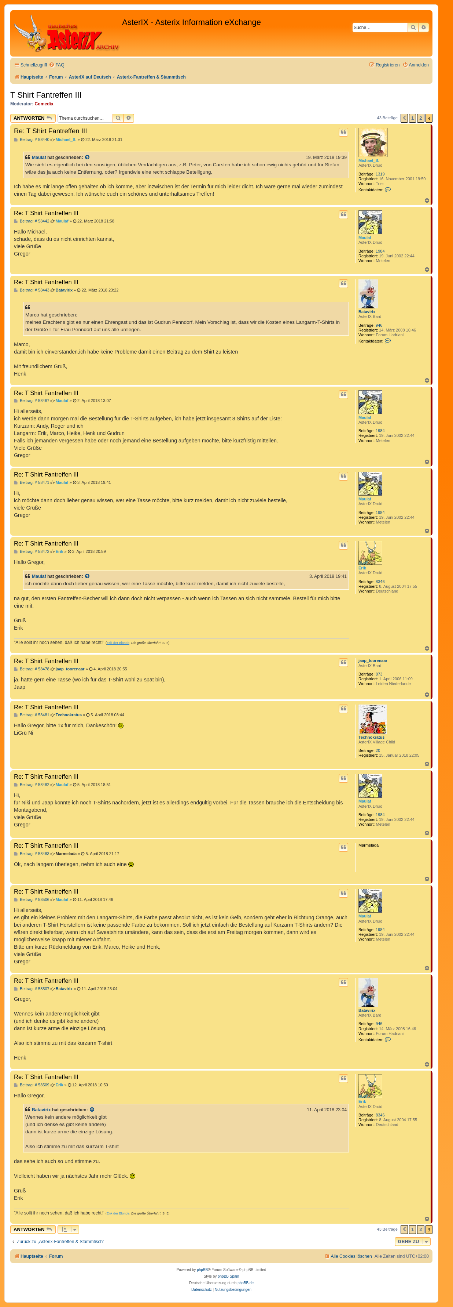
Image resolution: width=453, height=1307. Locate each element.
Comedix (44, 103)
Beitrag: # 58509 (31, 1085)
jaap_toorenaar (372, 660)
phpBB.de (245, 1283)
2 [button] (420, 118)
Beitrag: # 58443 (31, 290)
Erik (362, 568)
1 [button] (412, 118)
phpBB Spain (228, 1276)
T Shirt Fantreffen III (46, 94)
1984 (380, 251)
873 (379, 674)
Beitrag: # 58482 (31, 784)
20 (378, 750)
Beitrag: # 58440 (31, 139)
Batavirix (366, 311)
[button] (404, 118)
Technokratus (371, 737)
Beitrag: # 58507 (31, 988)
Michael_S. (368, 160)
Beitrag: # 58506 (31, 899)
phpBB (202, 1270)
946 (379, 325)
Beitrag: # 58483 (31, 853)
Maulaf (39, 157)
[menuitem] (56, 65)
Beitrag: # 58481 (31, 715)
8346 (380, 581)
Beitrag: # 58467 (31, 400)
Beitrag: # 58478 (31, 669)
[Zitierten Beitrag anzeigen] (87, 157)
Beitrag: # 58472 (31, 551)
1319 (380, 174)
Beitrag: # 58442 (31, 221)
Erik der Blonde (118, 643)
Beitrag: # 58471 (31, 482)
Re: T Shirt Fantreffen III (50, 131)
